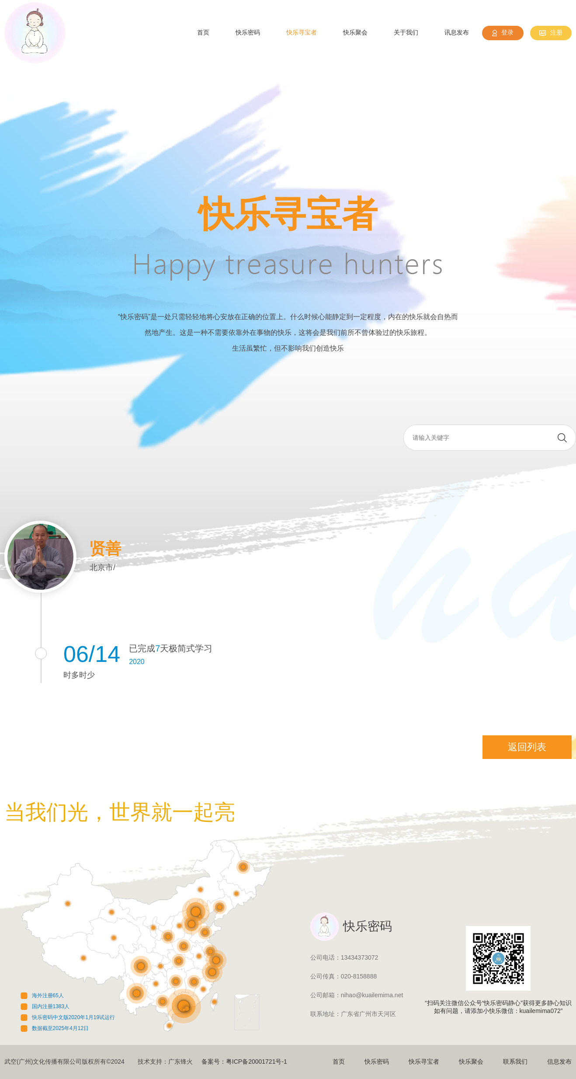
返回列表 (527, 746)
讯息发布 (456, 32)
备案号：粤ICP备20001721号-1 (244, 1061)
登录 (503, 32)
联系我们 (515, 1061)
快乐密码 (248, 32)
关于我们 (406, 32)
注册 (550, 32)
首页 (203, 32)
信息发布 (559, 1061)
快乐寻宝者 (301, 32)
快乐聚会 (355, 32)
